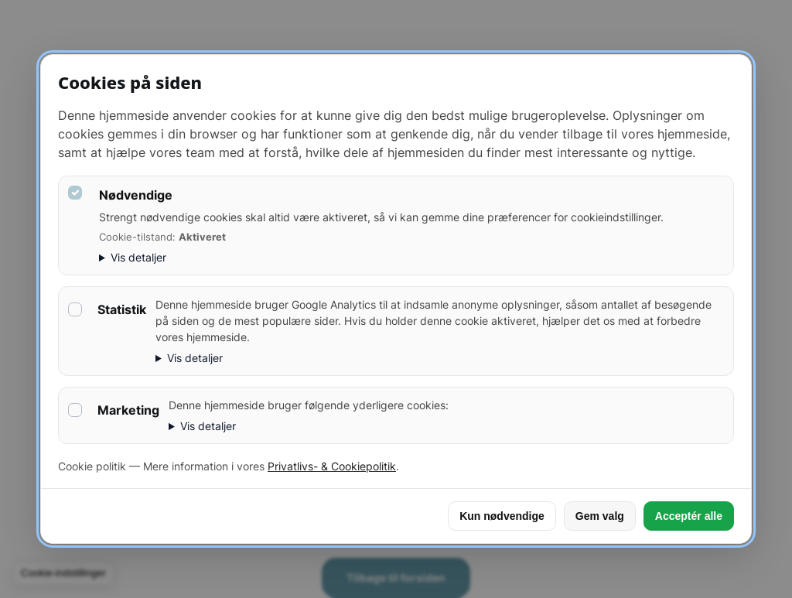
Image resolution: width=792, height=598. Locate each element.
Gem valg (599, 516)
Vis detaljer (138, 257)
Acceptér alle (688, 516)
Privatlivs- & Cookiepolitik (332, 466)
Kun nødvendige (501, 516)
